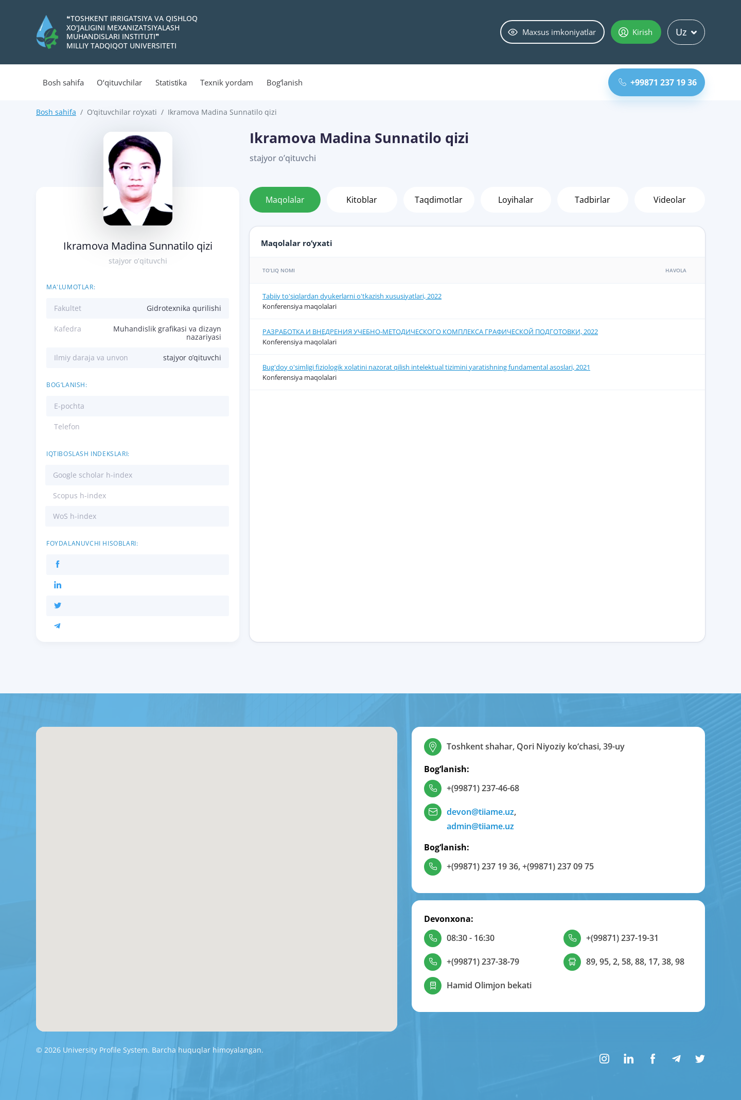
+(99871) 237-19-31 (622, 938)
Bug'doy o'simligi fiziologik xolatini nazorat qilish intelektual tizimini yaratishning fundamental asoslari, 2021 (426, 367)
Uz (686, 32)
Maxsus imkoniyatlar (552, 32)
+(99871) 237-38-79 (483, 961)
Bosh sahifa (63, 82)
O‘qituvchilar (119, 82)
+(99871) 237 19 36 (482, 866)
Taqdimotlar (439, 199)
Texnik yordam (226, 82)
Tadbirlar (592, 199)
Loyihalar (516, 199)
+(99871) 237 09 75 (558, 866)
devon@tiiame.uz (480, 811)
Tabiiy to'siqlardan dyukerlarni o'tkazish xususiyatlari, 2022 (352, 296)
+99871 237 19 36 (658, 82)
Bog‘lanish (285, 82)
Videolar (670, 199)
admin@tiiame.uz (480, 826)
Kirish (635, 32)
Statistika (171, 82)
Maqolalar (285, 199)
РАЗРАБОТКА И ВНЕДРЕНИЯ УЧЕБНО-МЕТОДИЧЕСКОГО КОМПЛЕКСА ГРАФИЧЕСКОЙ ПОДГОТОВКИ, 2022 (430, 331)
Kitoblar (361, 199)
